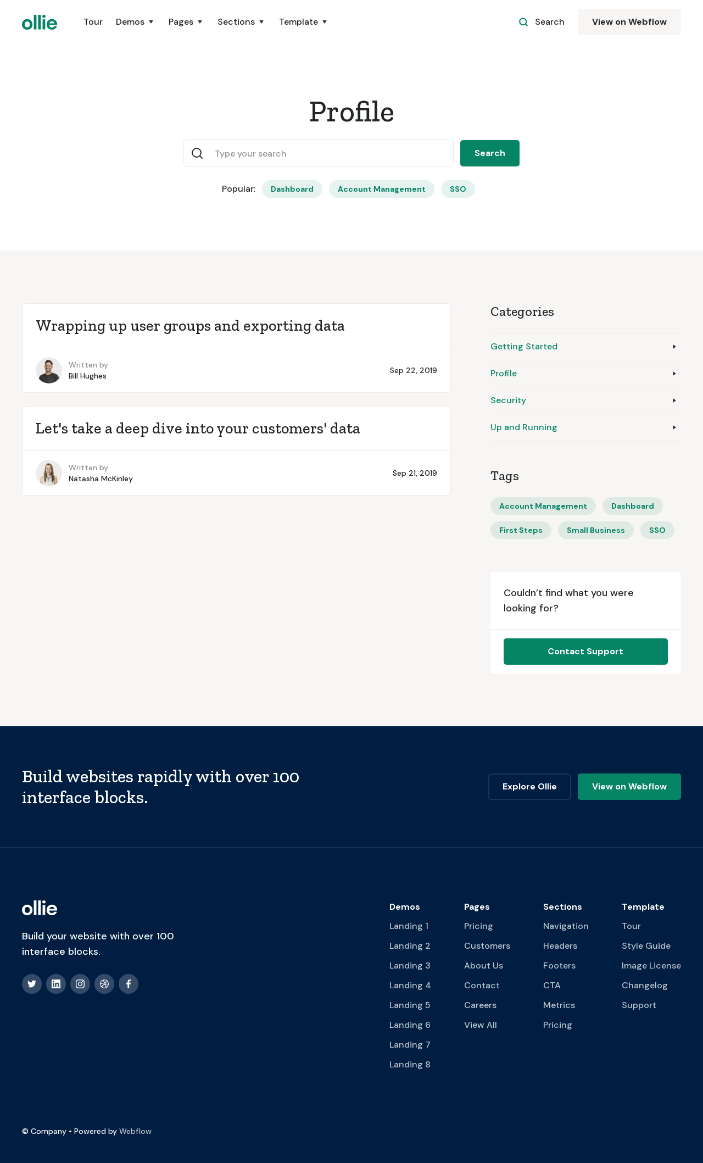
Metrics (559, 1005)
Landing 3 (410, 965)
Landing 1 (408, 926)
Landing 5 (410, 1005)
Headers (560, 945)
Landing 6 (410, 1025)
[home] (39, 22)
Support (639, 1005)
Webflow (135, 1131)
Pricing (478, 926)
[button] (135, 22)
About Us (483, 965)
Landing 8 (410, 1064)
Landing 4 (410, 985)
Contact (482, 985)
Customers (487, 945)
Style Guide (646, 945)
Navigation (566, 926)
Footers (559, 965)
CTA (552, 985)
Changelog (645, 985)
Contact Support (585, 651)
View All (480, 1025)
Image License (651, 965)
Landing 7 (410, 1044)
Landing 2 (410, 945)
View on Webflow (629, 21)
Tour (93, 21)
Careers (480, 1005)
